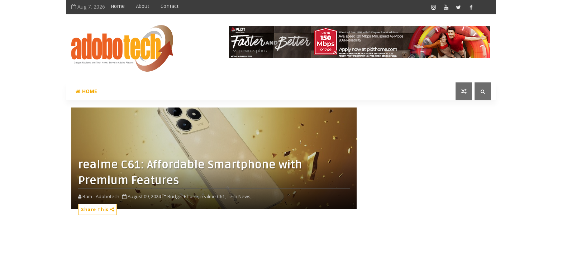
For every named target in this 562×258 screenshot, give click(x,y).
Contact (169, 6)
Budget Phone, (183, 196)
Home (118, 6)
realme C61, (213, 196)
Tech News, (239, 196)
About (142, 6)
